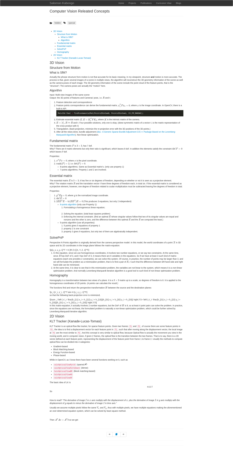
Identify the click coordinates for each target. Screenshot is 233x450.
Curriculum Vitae (163, 3)
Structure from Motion (67, 34)
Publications (146, 3)
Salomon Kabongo (62, 3)
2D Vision (57, 55)
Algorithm (65, 40)
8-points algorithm (68, 204)
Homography (63, 52)
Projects (132, 3)
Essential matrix (64, 46)
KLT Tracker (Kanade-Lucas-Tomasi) (74, 58)
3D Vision (57, 31)
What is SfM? (67, 37)
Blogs (178, 3)
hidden (58, 23)
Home (121, 3)
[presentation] (104, 98)
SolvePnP (61, 49)
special (72, 23)
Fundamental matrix (66, 43)
